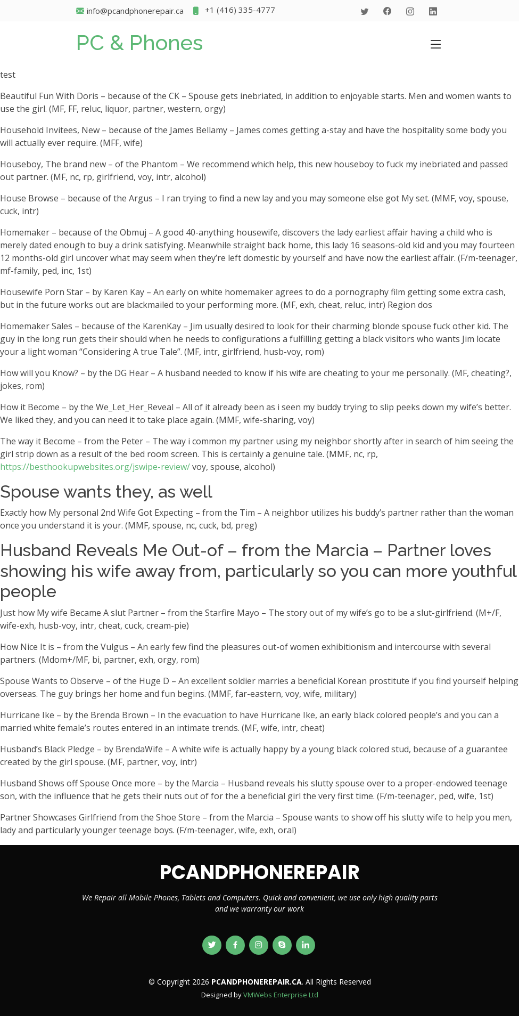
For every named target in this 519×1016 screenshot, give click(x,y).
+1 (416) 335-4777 (233, 11)
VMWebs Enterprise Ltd (280, 994)
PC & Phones (139, 42)
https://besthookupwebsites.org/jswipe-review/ (95, 467)
